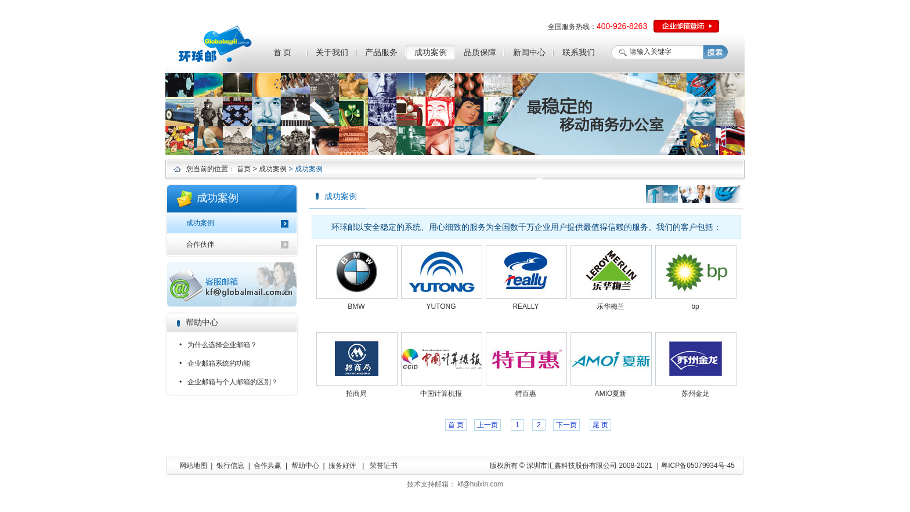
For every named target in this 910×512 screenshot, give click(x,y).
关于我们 (332, 52)
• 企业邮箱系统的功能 (214, 363)
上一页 (487, 425)
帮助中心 (305, 465)
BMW (356, 306)
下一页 (566, 425)
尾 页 (600, 425)
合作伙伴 (200, 244)
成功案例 (430, 52)
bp (695, 306)
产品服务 (381, 52)
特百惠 (525, 394)
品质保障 (480, 52)
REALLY (525, 306)
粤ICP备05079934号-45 (698, 465)
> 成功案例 (269, 169)
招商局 (356, 394)
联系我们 (578, 52)
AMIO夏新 (611, 394)
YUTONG (441, 306)
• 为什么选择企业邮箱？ (218, 345)
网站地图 (193, 465)
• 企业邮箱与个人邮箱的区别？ (228, 382)
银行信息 (230, 465)
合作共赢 (267, 465)
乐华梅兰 (610, 306)
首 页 (282, 52)
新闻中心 (529, 52)
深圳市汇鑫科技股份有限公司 (571, 465)
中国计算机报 (441, 394)
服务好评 (342, 465)
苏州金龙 (695, 394)
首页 (244, 169)
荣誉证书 (384, 465)
